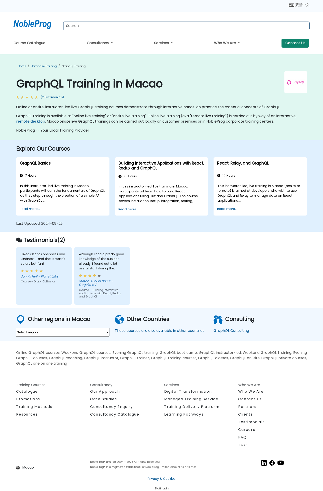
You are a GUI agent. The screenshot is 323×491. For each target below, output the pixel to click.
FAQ (242, 437)
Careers (246, 429)
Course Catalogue (29, 43)
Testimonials (251, 422)
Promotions (28, 399)
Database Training (44, 66)
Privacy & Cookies (161, 478)
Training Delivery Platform (192, 406)
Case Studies (103, 399)
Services (162, 43)
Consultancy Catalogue (114, 414)
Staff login (162, 488)
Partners (247, 406)
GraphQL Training (74, 66)
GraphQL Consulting (231, 330)
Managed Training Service (191, 399)
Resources (27, 414)
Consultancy (98, 43)
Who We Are (225, 43)
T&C (242, 444)
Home (22, 66)
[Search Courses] (186, 26)
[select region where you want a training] (62, 332)
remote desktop (30, 121)
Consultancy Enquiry (111, 407)
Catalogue (27, 391)
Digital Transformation (188, 391)
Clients (245, 414)
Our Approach (105, 391)
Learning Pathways (183, 414)
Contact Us (295, 43)
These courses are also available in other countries (159, 330)
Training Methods (34, 406)
